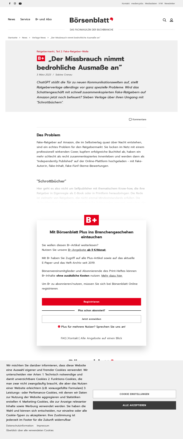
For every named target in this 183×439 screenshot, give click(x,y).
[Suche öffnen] (164, 20)
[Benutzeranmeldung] (171, 20)
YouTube (20, 3)
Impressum (43, 425)
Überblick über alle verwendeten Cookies (30, 430)
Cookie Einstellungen (134, 394)
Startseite (12, 37)
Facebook (9, 3)
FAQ (63, 338)
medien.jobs (137, 3)
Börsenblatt (91, 20)
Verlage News (39, 37)
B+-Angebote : (87, 250)
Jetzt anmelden (91, 319)
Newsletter (170, 3)
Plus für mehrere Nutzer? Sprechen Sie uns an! (91, 327)
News (24, 37)
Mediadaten (151, 3)
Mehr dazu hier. (112, 276)
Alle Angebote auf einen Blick (101, 338)
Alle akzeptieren (134, 405)
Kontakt (126, 3)
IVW (161, 3)
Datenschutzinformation (19, 425)
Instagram (15, 3)
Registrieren (92, 301)
